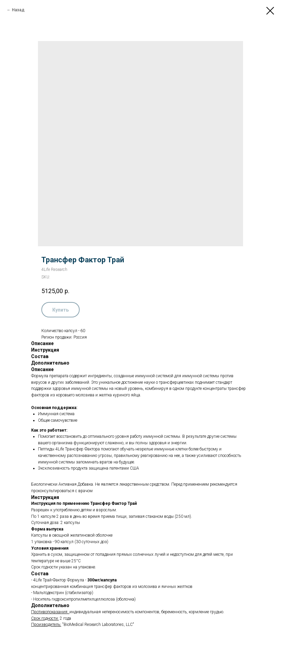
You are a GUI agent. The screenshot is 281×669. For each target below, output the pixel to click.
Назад (18, 10)
